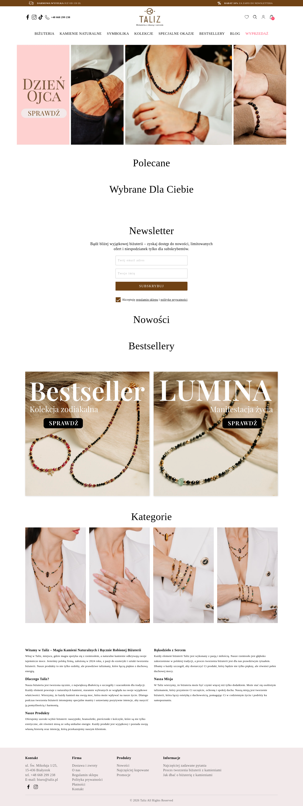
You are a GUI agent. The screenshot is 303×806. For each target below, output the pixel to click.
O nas (76, 770)
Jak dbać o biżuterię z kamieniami (188, 775)
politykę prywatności (174, 299)
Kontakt (78, 789)
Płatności (78, 784)
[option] (151, 94)
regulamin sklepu (147, 299)
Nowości (123, 765)
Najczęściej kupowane (133, 770)
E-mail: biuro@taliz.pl (41, 779)
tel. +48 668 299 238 (40, 775)
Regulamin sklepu (85, 775)
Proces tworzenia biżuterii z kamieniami (192, 770)
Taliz (143, 800)
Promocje (123, 775)
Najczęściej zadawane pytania (184, 765)
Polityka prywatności (87, 779)
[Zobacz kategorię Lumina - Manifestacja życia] (216, 434)
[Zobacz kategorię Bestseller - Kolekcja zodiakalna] (87, 434)
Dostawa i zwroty (84, 765)
